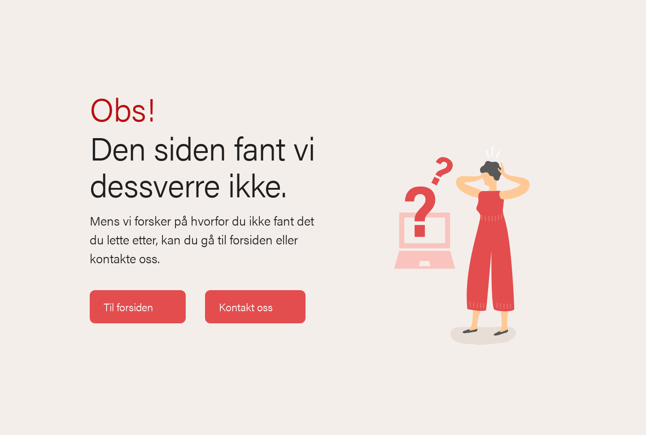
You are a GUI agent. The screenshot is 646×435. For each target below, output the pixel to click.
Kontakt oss (255, 306)
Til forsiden (138, 306)
